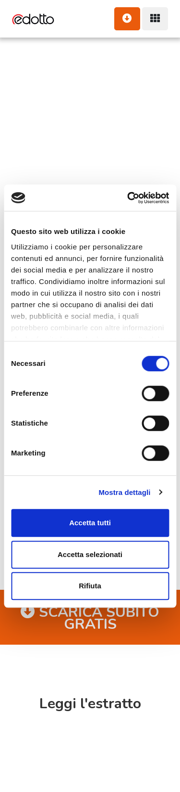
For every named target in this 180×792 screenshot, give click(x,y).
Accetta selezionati (90, 554)
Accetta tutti (90, 523)
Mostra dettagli (124, 492)
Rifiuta (90, 586)
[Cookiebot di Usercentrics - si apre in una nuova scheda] (128, 198)
